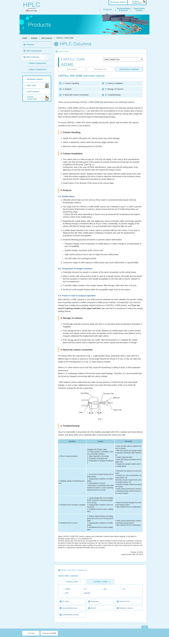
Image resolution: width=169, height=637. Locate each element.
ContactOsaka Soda (32, 98)
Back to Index (63, 51)
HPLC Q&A (31, 85)
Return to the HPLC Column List (74, 570)
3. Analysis (67, 89)
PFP (67, 593)
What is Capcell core (38, 69)
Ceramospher (69, 608)
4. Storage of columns (114, 89)
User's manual (33, 92)
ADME (67, 589)
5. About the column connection (75, 95)
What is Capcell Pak (38, 63)
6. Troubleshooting (113, 95)
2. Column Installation (114, 83)
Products (34, 38)
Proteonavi (95, 601)
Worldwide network (35, 79)
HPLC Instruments (34, 51)
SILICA (93, 608)
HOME (24, 38)
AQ (105, 589)
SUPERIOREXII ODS (70, 615)
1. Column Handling (71, 83)
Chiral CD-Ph (124, 601)
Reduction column (126, 608)
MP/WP (87, 593)
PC (124, 589)
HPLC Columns (46, 38)
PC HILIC (65, 601)
